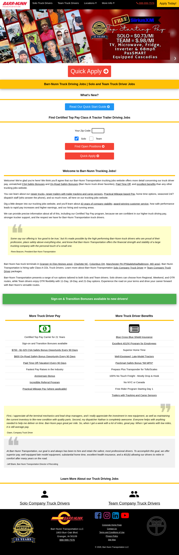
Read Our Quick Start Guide (89, 106)
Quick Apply (89, 71)
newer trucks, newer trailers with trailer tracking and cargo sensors (67, 193)
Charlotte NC (81, 263)
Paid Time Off (123, 184)
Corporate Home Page (112, 525)
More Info (108, 3)
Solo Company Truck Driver (128, 267)
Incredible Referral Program (45, 382)
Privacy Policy (112, 536)
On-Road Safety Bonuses (64, 184)
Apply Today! (168, 3)
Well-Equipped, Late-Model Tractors (134, 356)
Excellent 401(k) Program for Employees (134, 343)
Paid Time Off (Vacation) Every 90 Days (44, 363)
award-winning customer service (131, 203)
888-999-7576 (145, 3)
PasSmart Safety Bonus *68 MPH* (134, 363)
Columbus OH (97, 263)
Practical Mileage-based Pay (119, 193)
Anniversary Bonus (45, 375)
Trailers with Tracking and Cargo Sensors (134, 395)
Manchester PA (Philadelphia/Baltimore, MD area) (133, 263)
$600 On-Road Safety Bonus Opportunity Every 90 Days (44, 356)
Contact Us (112, 529)
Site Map (112, 540)
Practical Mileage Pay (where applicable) (45, 388)
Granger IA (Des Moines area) (56, 263)
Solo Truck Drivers (42, 3)
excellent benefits (146, 184)
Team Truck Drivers (68, 3)
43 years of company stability (96, 203)
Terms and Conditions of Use (112, 532)
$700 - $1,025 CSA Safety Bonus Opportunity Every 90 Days (45, 350)
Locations (90, 3)
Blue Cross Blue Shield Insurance (134, 337)
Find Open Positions (89, 146)
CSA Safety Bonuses (33, 184)
